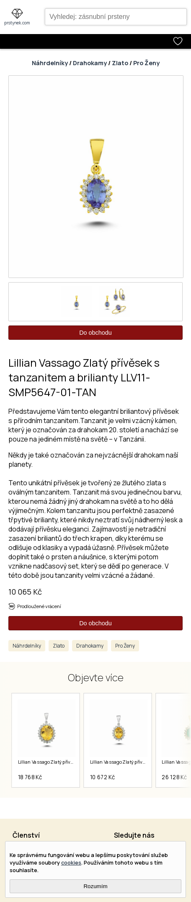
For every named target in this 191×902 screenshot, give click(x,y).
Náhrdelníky (50, 63)
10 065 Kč (25, 592)
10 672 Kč (102, 777)
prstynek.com (17, 23)
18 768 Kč (30, 777)
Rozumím (95, 886)
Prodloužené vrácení (39, 606)
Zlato (120, 63)
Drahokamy (90, 63)
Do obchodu (95, 332)
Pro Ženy (146, 63)
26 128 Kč (174, 777)
